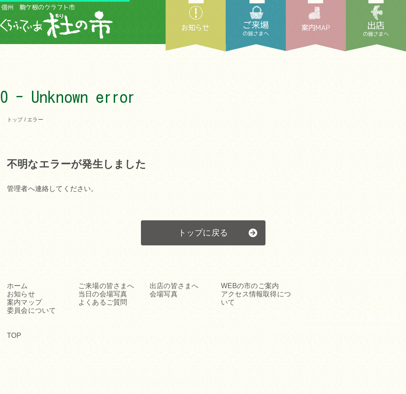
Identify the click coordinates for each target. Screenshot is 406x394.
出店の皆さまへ (376, 25)
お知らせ (196, 25)
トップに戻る (203, 232)
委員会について (31, 310)
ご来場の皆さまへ (106, 285)
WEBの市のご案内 (250, 285)
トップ (15, 120)
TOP (14, 335)
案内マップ (24, 302)
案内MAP (316, 25)
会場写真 (164, 294)
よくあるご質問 (102, 302)
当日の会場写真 (102, 294)
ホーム (17, 285)
